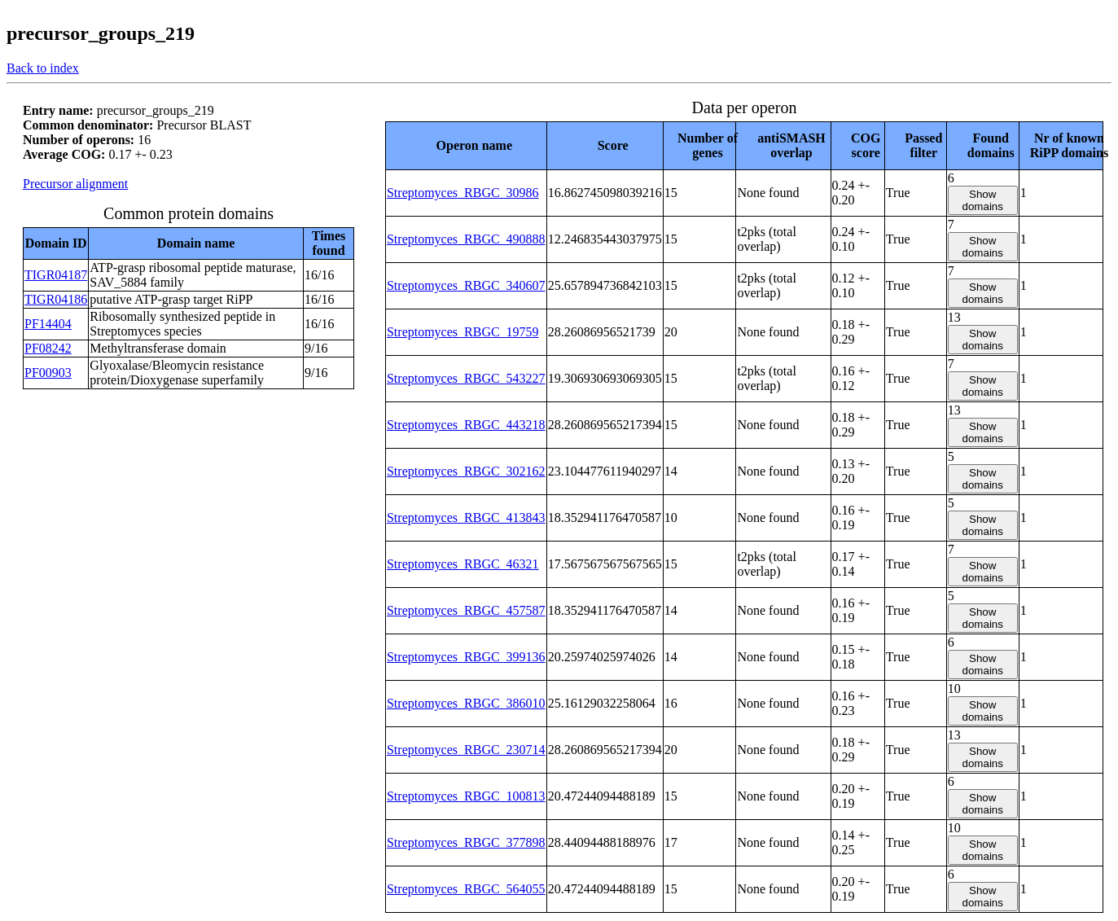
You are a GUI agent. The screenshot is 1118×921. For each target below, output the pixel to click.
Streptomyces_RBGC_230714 (466, 750)
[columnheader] (465, 145)
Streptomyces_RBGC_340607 (466, 285)
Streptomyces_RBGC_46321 (463, 564)
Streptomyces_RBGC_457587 (466, 610)
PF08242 (48, 348)
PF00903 (48, 372)
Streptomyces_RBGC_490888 (466, 239)
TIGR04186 (55, 299)
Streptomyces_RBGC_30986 (463, 193)
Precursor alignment (75, 184)
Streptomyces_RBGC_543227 (466, 378)
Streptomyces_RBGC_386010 (466, 703)
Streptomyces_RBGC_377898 (466, 842)
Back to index (43, 68)
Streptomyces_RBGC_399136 (466, 657)
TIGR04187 (55, 275)
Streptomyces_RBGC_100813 (466, 796)
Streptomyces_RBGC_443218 (466, 425)
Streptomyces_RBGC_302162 (466, 471)
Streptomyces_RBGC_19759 (463, 332)
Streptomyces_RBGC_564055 (466, 889)
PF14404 (48, 324)
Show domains (982, 200)
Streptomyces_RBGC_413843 (466, 517)
